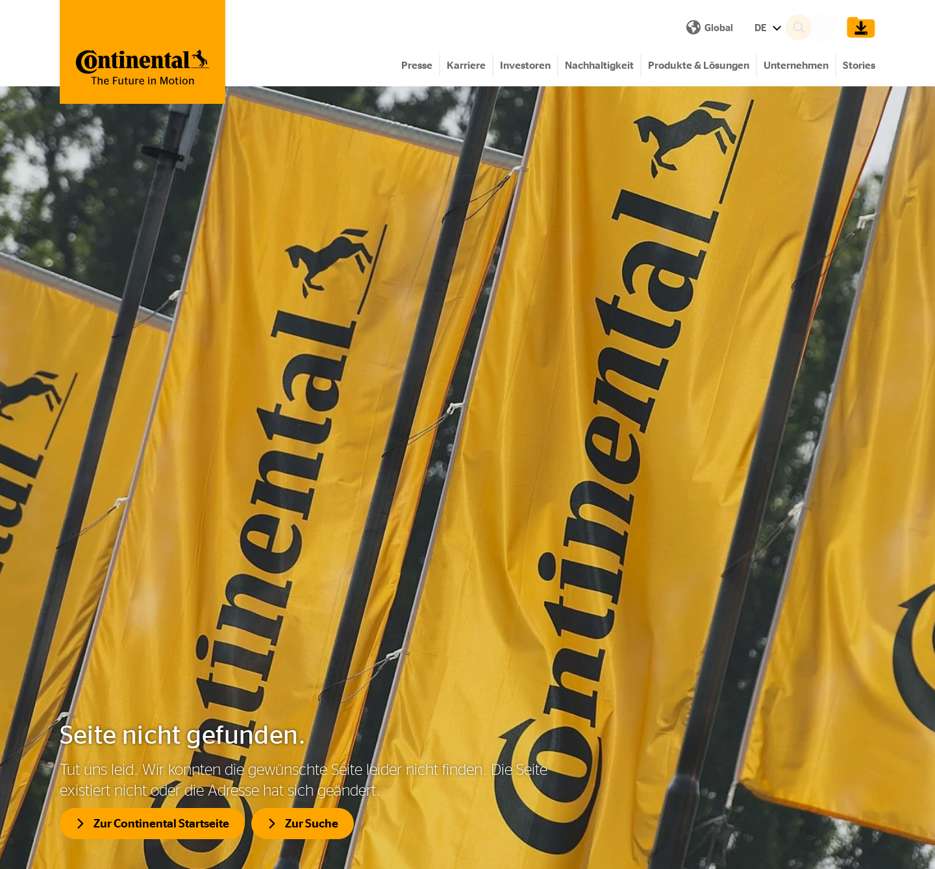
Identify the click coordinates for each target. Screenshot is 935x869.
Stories (859, 65)
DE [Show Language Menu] (542, 27)
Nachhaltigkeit (599, 65)
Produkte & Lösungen (698, 65)
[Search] (816, 27)
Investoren (525, 65)
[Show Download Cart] (857, 27)
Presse (416, 65)
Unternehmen (796, 65)
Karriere (466, 65)
